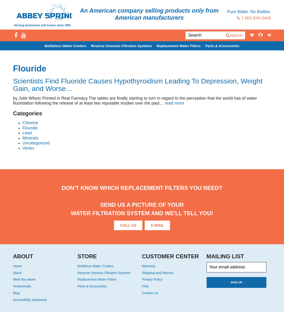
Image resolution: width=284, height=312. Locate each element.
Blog (16, 293)
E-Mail (157, 225)
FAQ (145, 286)
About (17, 273)
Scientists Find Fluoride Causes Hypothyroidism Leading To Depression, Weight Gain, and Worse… (138, 84)
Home (17, 266)
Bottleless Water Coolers (65, 46)
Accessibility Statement (30, 300)
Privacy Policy (152, 279)
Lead (27, 133)
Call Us (128, 225)
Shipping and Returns (158, 273)
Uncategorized (36, 143)
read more (174, 103)
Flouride (30, 128)
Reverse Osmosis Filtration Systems (121, 46)
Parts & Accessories (222, 46)
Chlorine (30, 122)
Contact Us (150, 293)
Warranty (148, 266)
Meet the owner (24, 279)
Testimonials (22, 286)
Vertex (28, 148)
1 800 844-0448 (254, 18)
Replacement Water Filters (179, 46)
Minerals (30, 138)
